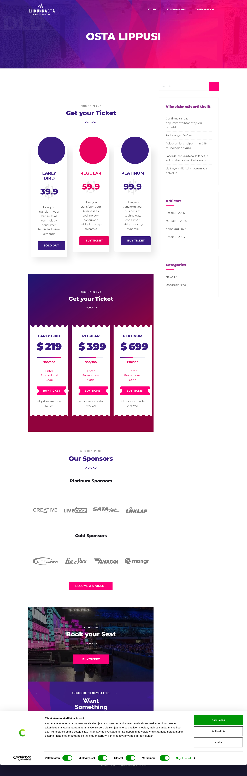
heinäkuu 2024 (176, 229)
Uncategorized (176, 285)
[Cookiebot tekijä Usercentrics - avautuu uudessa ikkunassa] (22, 769)
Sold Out (51, 245)
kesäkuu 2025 (175, 212)
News (169, 276)
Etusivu (153, 9)
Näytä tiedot (183, 769)
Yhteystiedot (204, 9)
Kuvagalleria (177, 9)
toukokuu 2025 (176, 220)
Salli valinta (218, 742)
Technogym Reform (179, 135)
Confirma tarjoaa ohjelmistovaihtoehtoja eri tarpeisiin (184, 123)
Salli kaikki (218, 731)
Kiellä (218, 753)
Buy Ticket (94, 240)
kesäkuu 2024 (175, 237)
